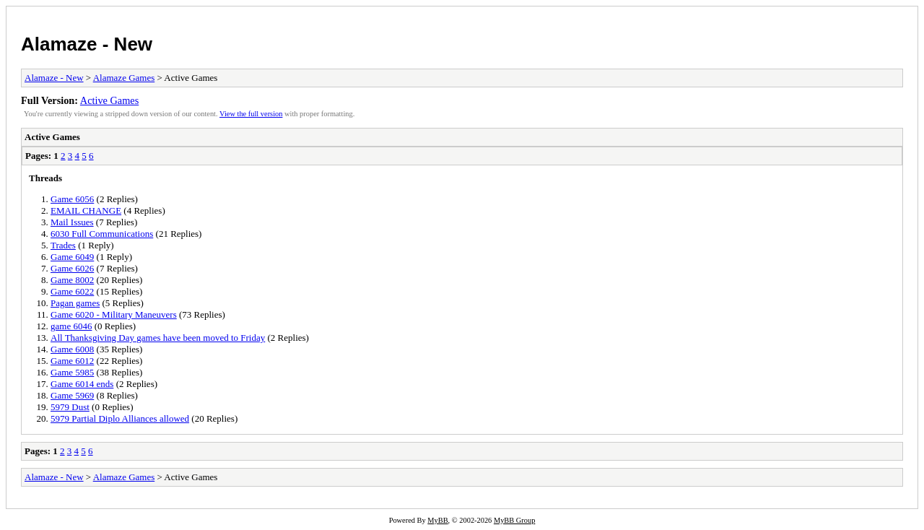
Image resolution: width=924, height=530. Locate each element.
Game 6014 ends (82, 383)
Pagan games (75, 302)
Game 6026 (72, 268)
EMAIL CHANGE (86, 210)
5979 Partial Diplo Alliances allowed (120, 418)
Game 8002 (72, 279)
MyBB (437, 520)
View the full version (250, 114)
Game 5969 (72, 395)
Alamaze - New (86, 44)
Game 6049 (72, 256)
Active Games (109, 100)
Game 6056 (72, 199)
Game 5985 (72, 372)
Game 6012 (72, 360)
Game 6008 (72, 349)
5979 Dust (70, 406)
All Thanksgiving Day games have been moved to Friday (158, 337)
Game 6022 (72, 291)
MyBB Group (514, 520)
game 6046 (71, 326)
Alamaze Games (124, 77)
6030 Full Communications (102, 233)
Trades (63, 245)
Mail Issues (72, 222)
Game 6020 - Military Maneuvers (114, 314)
